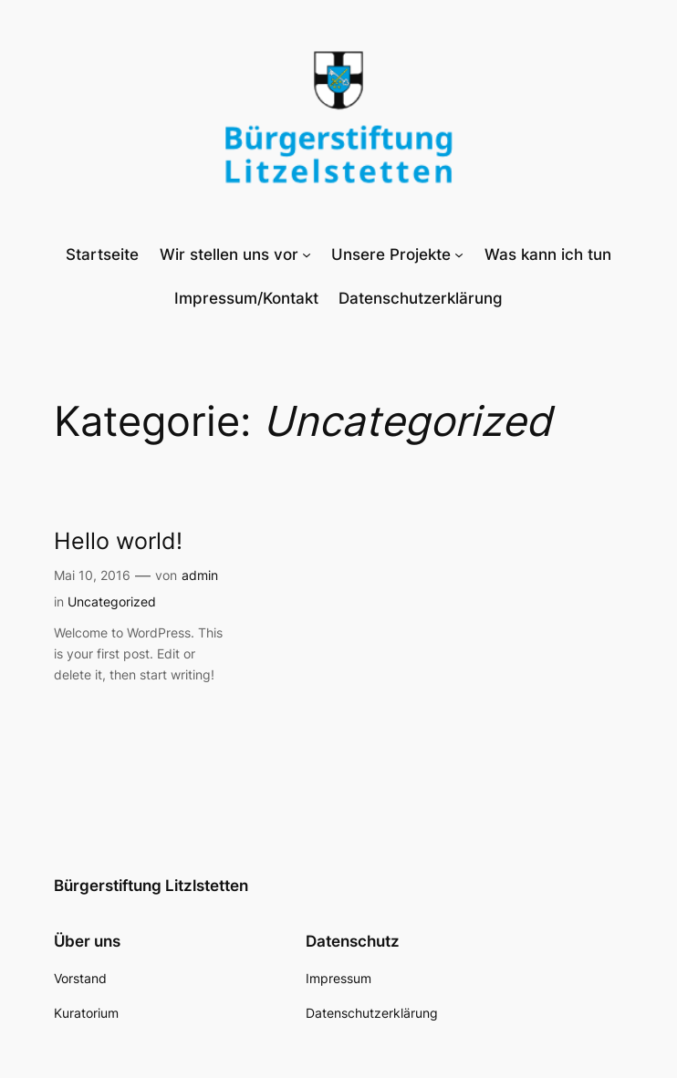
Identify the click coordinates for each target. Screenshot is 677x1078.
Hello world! (118, 541)
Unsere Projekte (391, 254)
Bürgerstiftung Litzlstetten (151, 885)
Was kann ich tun (547, 254)
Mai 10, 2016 (92, 575)
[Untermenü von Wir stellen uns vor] (306, 254)
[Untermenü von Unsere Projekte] (458, 254)
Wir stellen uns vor (229, 254)
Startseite (102, 254)
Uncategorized (112, 601)
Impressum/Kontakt (246, 298)
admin (200, 575)
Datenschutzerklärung (420, 298)
